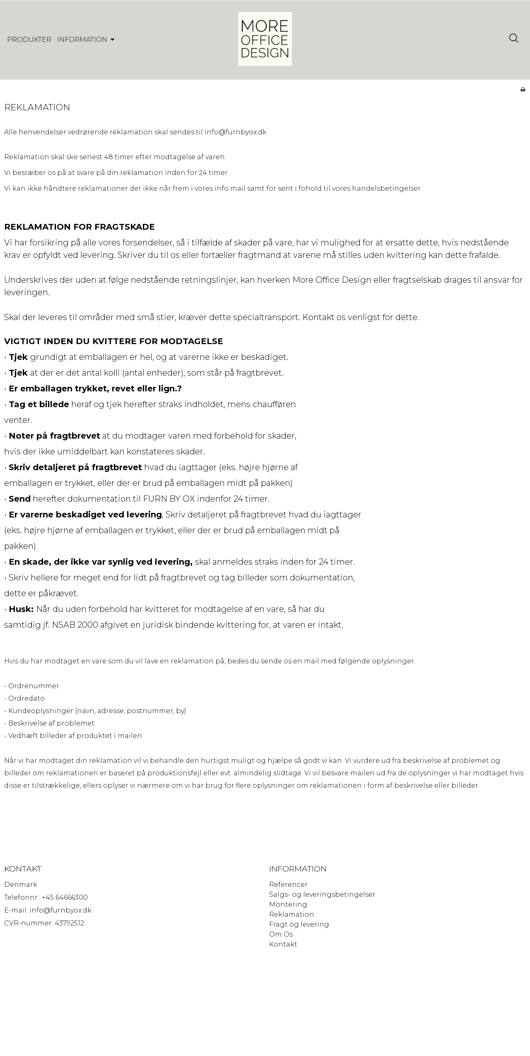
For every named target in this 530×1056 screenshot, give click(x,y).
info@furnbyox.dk (236, 140)
